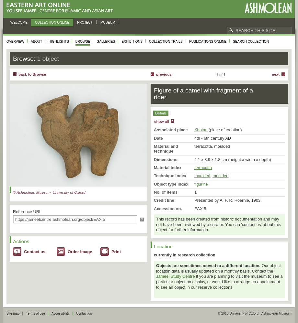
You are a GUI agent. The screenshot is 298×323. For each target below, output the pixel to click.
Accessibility (61, 313)
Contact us (34, 251)
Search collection (251, 41)
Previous (164, 74)
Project (85, 22)
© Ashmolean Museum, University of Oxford (49, 192)
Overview (15, 41)
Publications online (207, 41)
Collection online (52, 22)
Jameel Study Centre (175, 276)
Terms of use (35, 313)
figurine (201, 184)
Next (276, 74)
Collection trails (166, 41)
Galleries (106, 41)
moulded (202, 175)
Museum (107, 22)
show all (161, 122)
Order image (80, 251)
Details (160, 113)
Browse (82, 41)
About (36, 41)
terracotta (203, 167)
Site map (12, 313)
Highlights (59, 41)
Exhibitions (132, 41)
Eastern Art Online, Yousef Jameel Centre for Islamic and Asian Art (61, 8)
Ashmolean (268, 8)
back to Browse (32, 74)
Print (116, 251)
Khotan (201, 129)
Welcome (19, 22)
